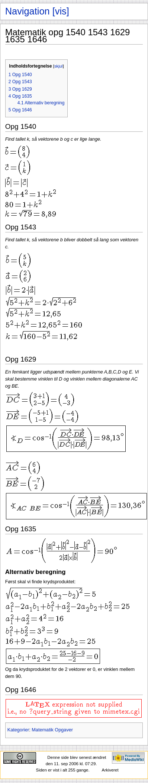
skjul (58, 66)
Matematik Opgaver (52, 730)
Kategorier (18, 730)
